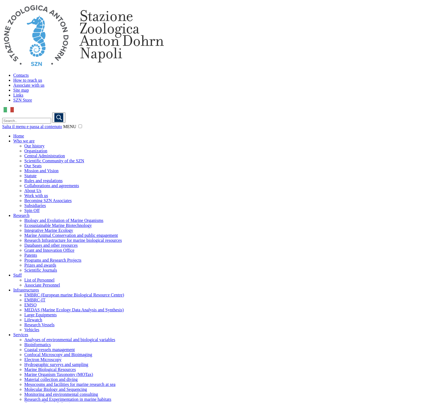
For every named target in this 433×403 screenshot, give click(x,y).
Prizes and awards (40, 265)
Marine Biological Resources (50, 369)
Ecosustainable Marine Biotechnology (58, 225)
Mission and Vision (41, 170)
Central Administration (44, 155)
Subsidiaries (35, 205)
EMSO (30, 305)
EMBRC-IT (34, 300)
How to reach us (27, 80)
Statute (30, 175)
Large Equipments (40, 314)
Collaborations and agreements (51, 185)
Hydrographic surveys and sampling (56, 364)
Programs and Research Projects (52, 260)
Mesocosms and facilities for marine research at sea (69, 384)
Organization (35, 151)
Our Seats (33, 165)
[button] (80, 126)
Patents (30, 255)
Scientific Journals (40, 270)
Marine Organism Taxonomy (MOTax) (58, 374)
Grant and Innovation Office (49, 250)
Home (18, 136)
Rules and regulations (43, 180)
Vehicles (31, 329)
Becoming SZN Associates (48, 200)
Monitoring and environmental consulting (61, 394)
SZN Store (22, 100)
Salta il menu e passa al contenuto (32, 126)
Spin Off (31, 210)
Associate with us (28, 85)
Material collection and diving (51, 379)
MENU (69, 126)
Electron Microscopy (43, 359)
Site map (21, 90)
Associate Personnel (42, 285)
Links (18, 95)
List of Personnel (39, 280)
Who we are (24, 141)
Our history (34, 146)
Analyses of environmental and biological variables (69, 339)
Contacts (21, 75)
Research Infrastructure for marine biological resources (73, 240)
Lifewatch (33, 319)
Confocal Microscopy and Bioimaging (58, 354)
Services (20, 334)
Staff (17, 275)
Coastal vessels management (49, 349)
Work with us (36, 195)
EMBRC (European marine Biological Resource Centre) (74, 295)
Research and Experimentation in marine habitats (67, 399)
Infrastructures (26, 290)
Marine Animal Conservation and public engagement (71, 235)
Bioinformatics (37, 344)
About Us (32, 190)
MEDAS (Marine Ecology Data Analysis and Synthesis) (74, 309)
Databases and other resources (51, 245)
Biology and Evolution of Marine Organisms (63, 220)
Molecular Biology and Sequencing (55, 389)
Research (21, 215)
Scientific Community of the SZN (54, 160)
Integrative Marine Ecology (48, 230)
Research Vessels (39, 324)
